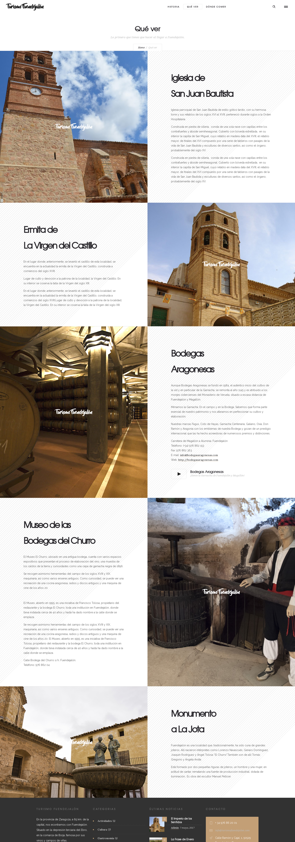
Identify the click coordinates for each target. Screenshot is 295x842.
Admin (175, 827)
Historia (173, 6)
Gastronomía (106, 838)
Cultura (102, 829)
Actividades (105, 821)
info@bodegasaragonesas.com (199, 455)
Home (141, 47)
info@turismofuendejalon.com (232, 830)
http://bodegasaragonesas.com (198, 459)
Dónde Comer (216, 6)
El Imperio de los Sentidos (181, 820)
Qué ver (192, 6)
